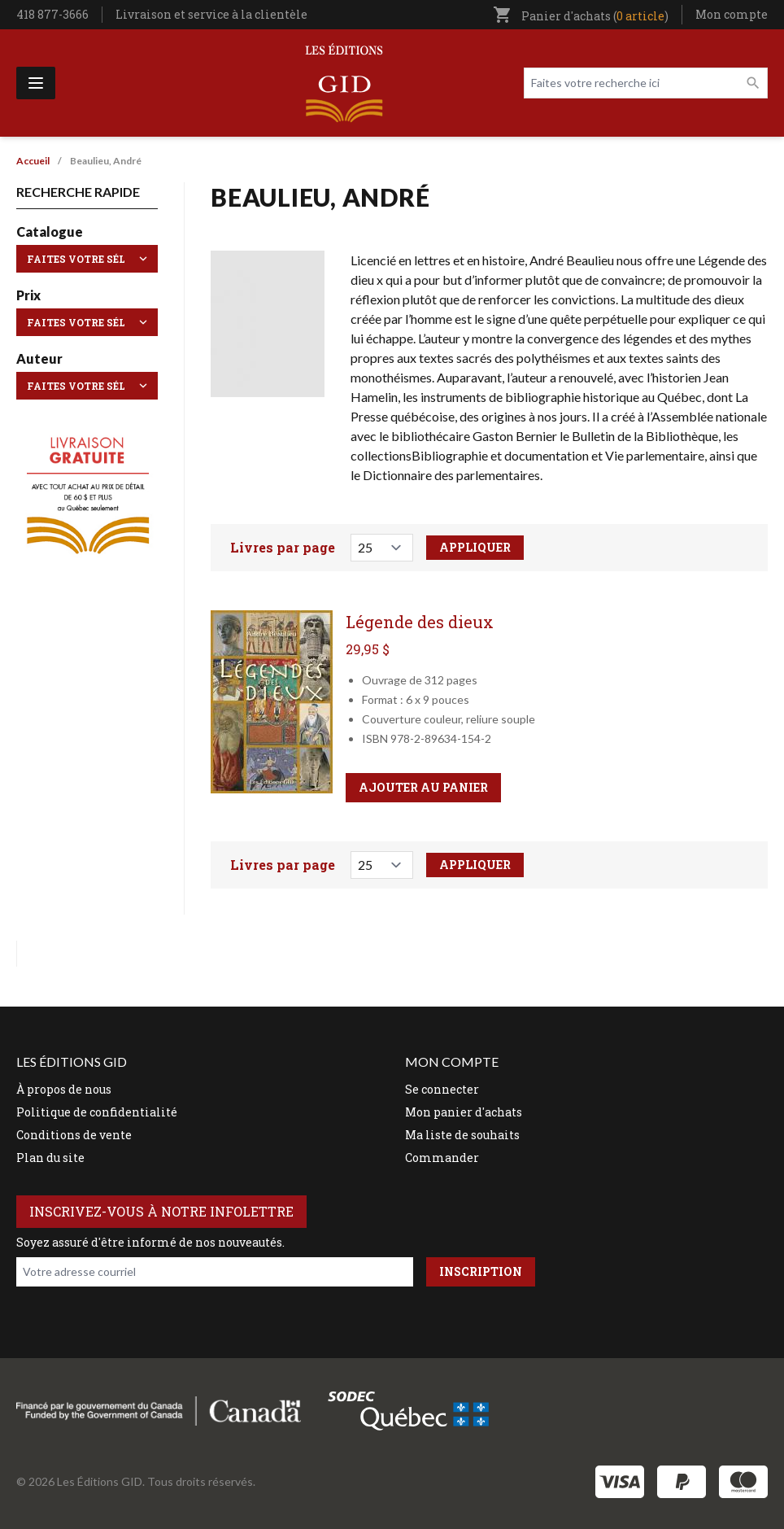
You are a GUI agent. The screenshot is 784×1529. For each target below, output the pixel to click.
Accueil (33, 161)
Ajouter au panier (423, 787)
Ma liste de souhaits (462, 1134)
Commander (442, 1157)
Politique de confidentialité (96, 1112)
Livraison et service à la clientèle (211, 14)
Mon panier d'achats (463, 1112)
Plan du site (50, 1157)
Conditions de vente (74, 1134)
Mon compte (731, 14)
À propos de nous (63, 1089)
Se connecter (442, 1089)
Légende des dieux (420, 621)
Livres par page (282, 547)
